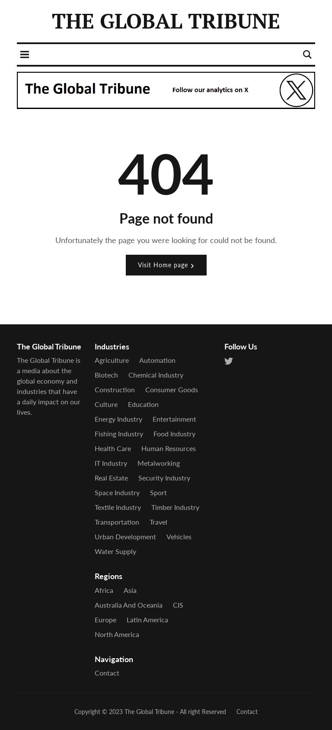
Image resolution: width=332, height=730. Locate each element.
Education (143, 404)
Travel (158, 522)
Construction (115, 389)
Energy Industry (118, 419)
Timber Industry (175, 507)
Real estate (111, 478)
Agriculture (112, 360)
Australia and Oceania (129, 605)
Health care (113, 448)
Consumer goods (171, 389)
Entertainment (174, 419)
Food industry (174, 433)
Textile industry (118, 507)
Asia (130, 590)
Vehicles (179, 536)
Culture (106, 404)
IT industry (111, 463)
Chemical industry (155, 375)
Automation (157, 360)
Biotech (106, 375)
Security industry (164, 478)
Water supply (115, 551)
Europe (105, 619)
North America (117, 634)
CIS (178, 605)
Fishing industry (119, 433)
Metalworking (158, 463)
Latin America (147, 619)
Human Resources (168, 448)
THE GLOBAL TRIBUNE (166, 21)
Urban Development (125, 536)
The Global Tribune (149, 711)
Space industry (117, 492)
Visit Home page (166, 265)
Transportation (117, 522)
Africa (104, 590)
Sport (158, 492)
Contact (107, 673)
